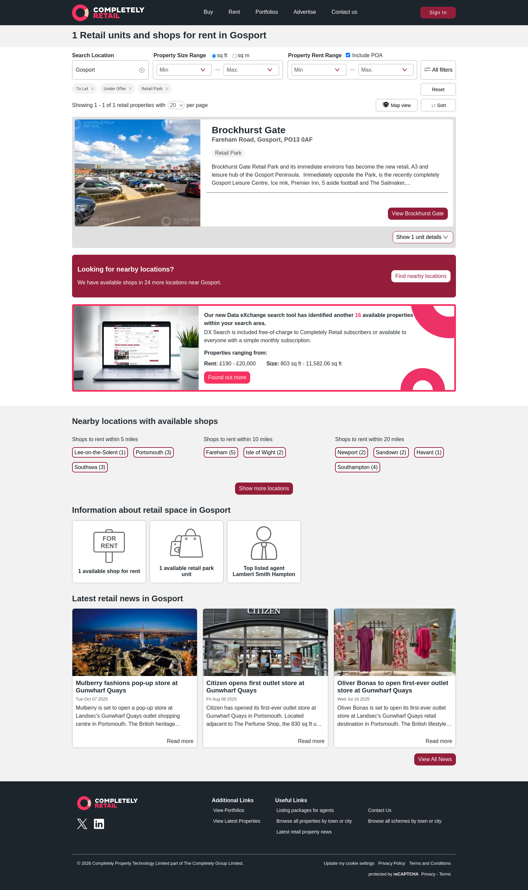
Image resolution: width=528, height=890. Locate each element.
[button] (84, 88)
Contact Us (379, 810)
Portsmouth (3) (153, 452)
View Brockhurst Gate (418, 213)
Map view (397, 105)
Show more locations (264, 488)
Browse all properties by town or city (314, 821)
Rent (234, 12)
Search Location (93, 55)
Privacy (428, 874)
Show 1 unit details (423, 237)
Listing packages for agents (305, 810)
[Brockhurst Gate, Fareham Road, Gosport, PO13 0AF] (262, 134)
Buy (208, 12)
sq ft (222, 55)
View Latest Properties (236, 821)
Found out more (227, 377)
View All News (435, 759)
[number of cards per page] (176, 105)
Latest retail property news (304, 831)
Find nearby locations (421, 276)
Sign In (438, 12)
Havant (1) (429, 452)
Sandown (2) (391, 452)
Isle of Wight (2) (265, 452)
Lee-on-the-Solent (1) (100, 452)
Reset (438, 89)
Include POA (367, 55)
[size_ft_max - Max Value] (251, 70)
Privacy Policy (391, 863)
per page (197, 105)
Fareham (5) (221, 452)
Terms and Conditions (430, 863)
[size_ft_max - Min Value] (184, 70)
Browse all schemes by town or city (404, 821)
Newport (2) (351, 452)
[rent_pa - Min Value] (318, 70)
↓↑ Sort (438, 105)
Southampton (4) (357, 467)
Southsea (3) (89, 467)
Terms (445, 874)
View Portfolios (228, 810)
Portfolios (267, 12)
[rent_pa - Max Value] (386, 70)
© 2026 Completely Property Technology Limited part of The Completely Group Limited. (160, 863)
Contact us (344, 12)
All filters (438, 70)
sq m (244, 55)
